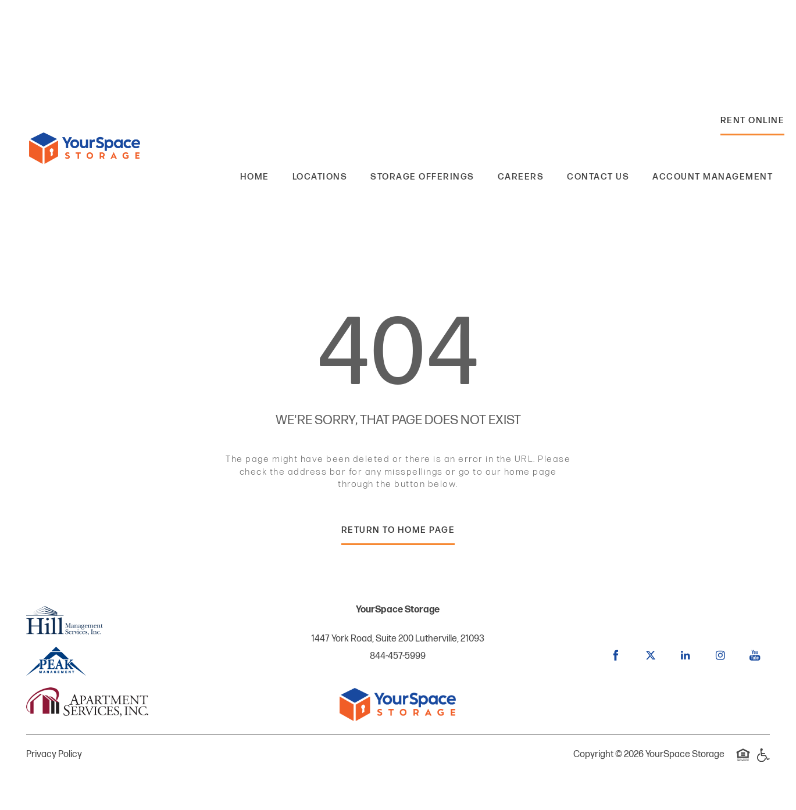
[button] (752, 123)
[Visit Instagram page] (720, 655)
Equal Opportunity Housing (743, 761)
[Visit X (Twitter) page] (650, 655)
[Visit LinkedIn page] (685, 655)
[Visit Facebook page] (615, 655)
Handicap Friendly (763, 761)
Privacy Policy (54, 754)
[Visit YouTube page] (755, 655)
